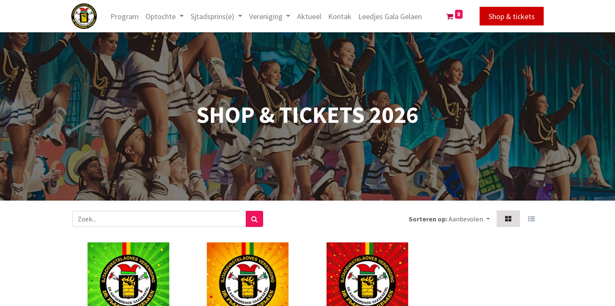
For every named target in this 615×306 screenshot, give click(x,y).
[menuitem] (125, 16)
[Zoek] (254, 219)
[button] (469, 218)
